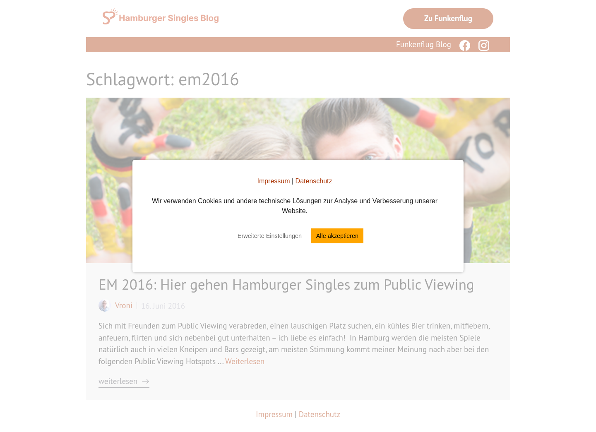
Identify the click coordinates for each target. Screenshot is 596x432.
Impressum (273, 181)
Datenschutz (314, 181)
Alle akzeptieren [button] (337, 236)
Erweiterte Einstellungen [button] (270, 236)
